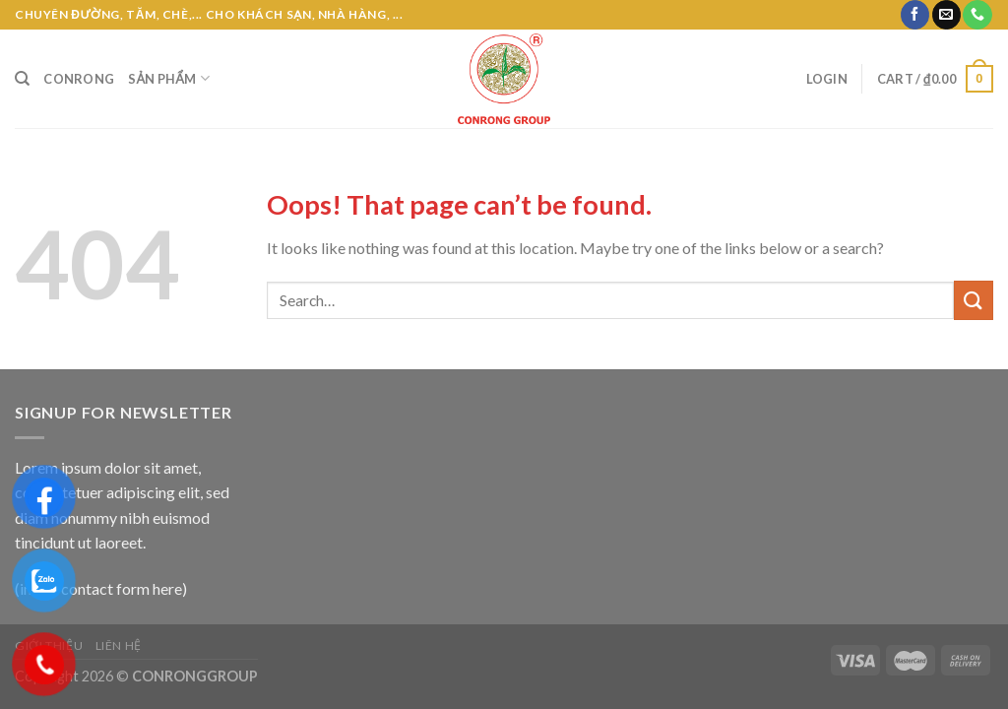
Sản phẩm (169, 78)
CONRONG (78, 79)
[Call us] (977, 15)
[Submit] (973, 300)
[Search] (22, 78)
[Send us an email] (946, 15)
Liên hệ (118, 645)
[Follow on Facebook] (915, 15)
